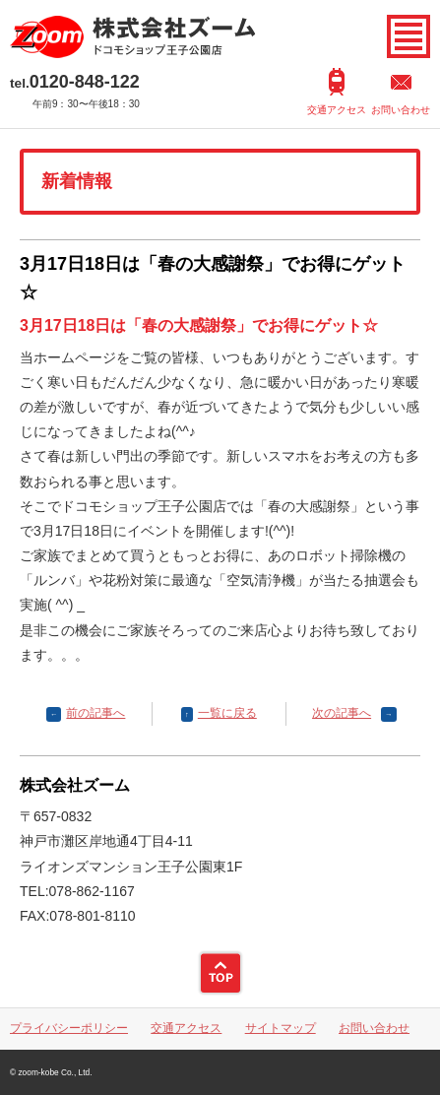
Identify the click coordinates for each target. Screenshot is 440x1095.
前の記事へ (95, 713)
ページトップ (220, 973)
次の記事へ (341, 713)
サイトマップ (280, 1028)
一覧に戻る (227, 713)
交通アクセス (336, 109)
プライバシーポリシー (69, 1028)
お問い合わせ (400, 109)
